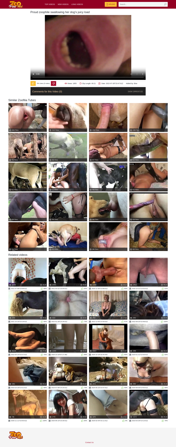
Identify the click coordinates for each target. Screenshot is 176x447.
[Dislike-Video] (53, 83)
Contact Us (89, 442)
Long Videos (77, 4)
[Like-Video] (33, 83)
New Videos (63, 4)
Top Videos (50, 4)
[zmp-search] (143, 4)
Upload (110, 4)
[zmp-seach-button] (165, 4)
